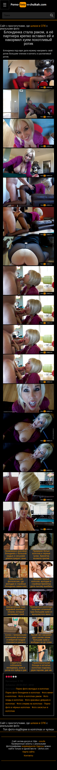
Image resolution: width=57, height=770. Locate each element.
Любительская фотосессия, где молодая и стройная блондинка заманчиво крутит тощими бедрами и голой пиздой (16, 586)
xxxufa (42, 741)
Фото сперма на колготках (29, 703)
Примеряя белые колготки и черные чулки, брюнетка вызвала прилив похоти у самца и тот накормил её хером (41, 557)
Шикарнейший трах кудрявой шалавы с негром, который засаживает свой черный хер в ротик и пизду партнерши (15, 613)
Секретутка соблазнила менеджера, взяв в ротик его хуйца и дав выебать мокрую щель (16, 668)
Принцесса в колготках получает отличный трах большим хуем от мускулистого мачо (41, 610)
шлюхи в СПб (38, 26)
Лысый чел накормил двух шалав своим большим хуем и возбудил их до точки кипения (41, 640)
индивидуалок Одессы (33, 746)
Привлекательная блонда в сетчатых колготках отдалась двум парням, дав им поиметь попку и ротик (41, 668)
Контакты (28, 755)
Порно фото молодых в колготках (32, 689)
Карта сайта (29, 751)
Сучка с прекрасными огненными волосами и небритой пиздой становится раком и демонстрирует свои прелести (15, 641)
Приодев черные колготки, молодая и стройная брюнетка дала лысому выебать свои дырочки (41, 584)
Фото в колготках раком (29, 696)
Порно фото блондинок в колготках (22, 692)
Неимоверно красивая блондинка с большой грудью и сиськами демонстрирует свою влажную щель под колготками (16, 557)
